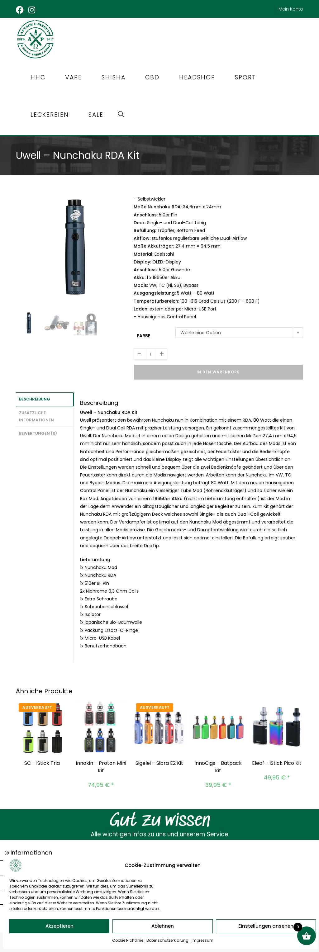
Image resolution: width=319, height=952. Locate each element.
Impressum (202, 940)
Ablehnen (162, 926)
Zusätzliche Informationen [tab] (36, 414)
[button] (159, 852)
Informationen (31, 851)
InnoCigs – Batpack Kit (218, 765)
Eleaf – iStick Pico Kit (277, 761)
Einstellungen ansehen (265, 926)
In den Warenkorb (218, 370)
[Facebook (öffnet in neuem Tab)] (21, 10)
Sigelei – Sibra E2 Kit (159, 761)
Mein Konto (291, 9)
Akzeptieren (59, 926)
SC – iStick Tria (42, 761)
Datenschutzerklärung (167, 940)
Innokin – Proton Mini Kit (101, 765)
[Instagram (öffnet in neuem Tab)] (32, 10)
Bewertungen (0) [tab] (38, 430)
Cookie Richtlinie (127, 940)
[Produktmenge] (150, 352)
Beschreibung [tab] (34, 397)
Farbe (143, 334)
